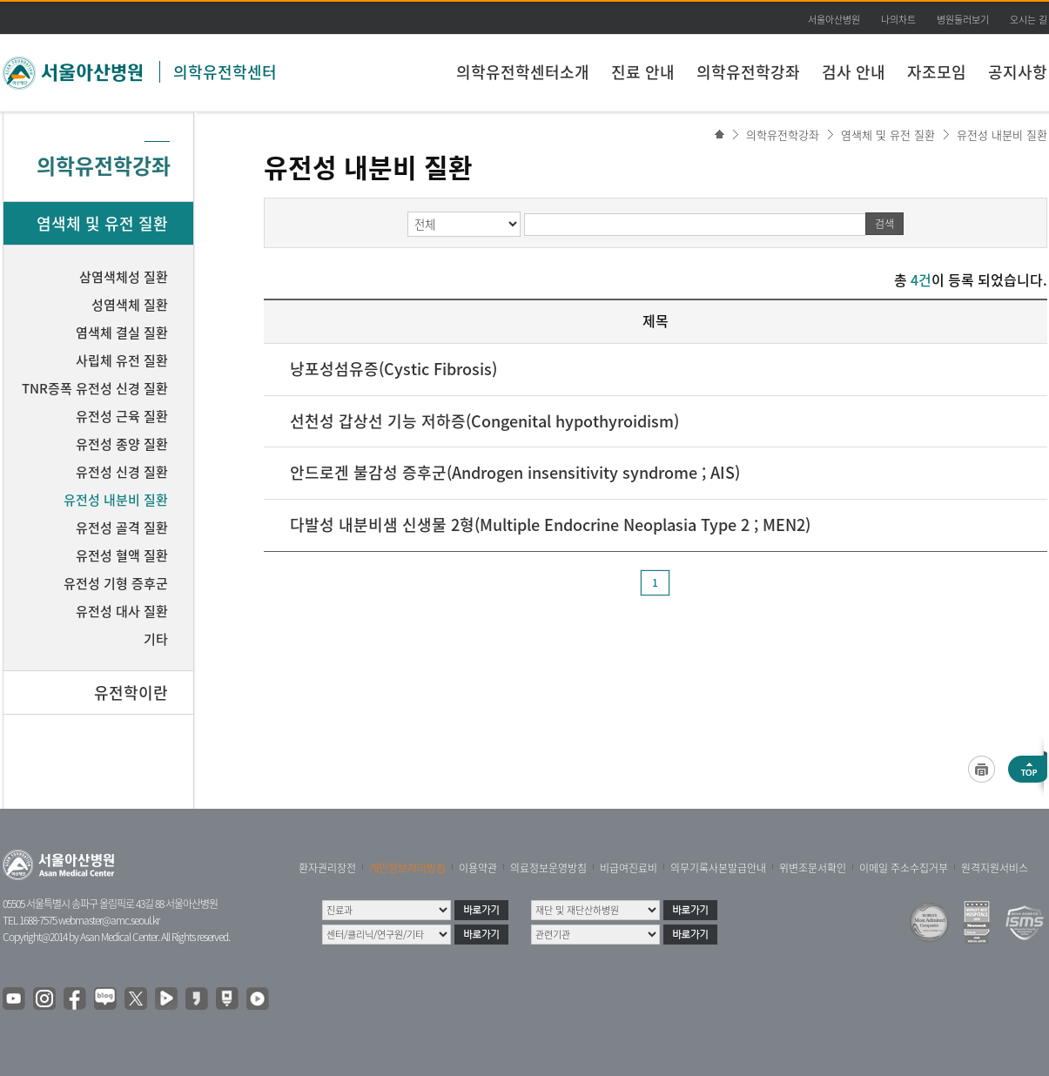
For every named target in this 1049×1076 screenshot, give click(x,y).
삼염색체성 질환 (123, 276)
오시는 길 (1028, 19)
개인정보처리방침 (407, 868)
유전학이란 (131, 692)
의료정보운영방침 (548, 868)
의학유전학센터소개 (522, 72)
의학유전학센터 (225, 72)
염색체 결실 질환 (122, 332)
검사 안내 (853, 72)
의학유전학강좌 (748, 72)
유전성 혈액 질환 (122, 555)
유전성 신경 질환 (122, 471)
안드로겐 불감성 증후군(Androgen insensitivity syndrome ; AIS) (515, 472)
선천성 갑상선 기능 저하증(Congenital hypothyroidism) (484, 421)
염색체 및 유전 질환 (888, 134)
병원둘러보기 (963, 19)
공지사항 (1017, 72)
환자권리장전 (327, 868)
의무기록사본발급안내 (718, 868)
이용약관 (478, 868)
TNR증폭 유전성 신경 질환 (95, 388)
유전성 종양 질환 (122, 444)
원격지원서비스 (994, 868)
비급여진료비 (628, 868)
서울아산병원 (834, 19)
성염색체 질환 (129, 304)
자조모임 (936, 72)
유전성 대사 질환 (122, 611)
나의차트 (898, 19)
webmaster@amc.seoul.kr (108, 920)
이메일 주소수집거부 (903, 868)
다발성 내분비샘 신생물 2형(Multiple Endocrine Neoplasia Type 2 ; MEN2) (550, 524)
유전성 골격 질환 (122, 527)
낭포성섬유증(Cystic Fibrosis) (393, 368)
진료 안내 (643, 72)
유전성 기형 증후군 (116, 583)
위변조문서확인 (812, 868)
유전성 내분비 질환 (1002, 134)
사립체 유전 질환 (122, 360)
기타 (156, 639)
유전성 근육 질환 (122, 416)
